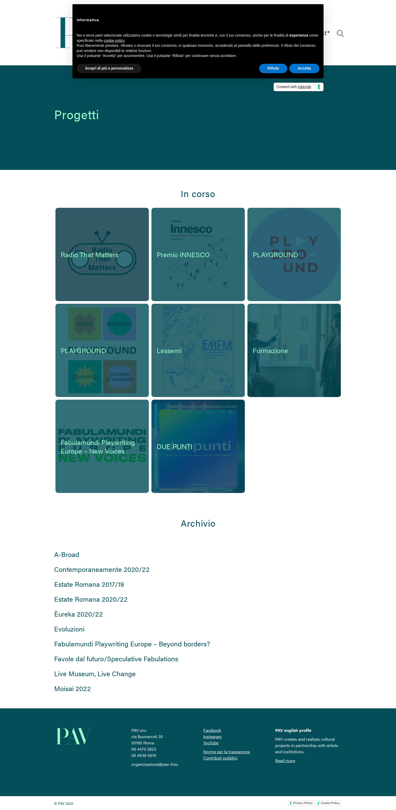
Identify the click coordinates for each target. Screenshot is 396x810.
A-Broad (66, 554)
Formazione (270, 350)
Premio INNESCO (183, 254)
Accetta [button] (304, 68)
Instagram (212, 736)
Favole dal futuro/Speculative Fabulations (116, 658)
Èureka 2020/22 (78, 614)
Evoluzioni (69, 629)
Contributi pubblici (220, 758)
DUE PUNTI (175, 446)
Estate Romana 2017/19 (89, 584)
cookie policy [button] (114, 40)
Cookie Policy (330, 803)
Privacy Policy (303, 803)
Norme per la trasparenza (226, 752)
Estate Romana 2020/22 (91, 599)
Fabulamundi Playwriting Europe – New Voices (98, 446)
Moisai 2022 (72, 688)
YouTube (210, 743)
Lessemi (169, 350)
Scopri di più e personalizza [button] (109, 68)
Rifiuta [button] (273, 68)
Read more (285, 760)
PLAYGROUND (275, 254)
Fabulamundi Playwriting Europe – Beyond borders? (132, 643)
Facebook (212, 730)
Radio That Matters (89, 254)
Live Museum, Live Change (95, 673)
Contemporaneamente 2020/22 (102, 569)
